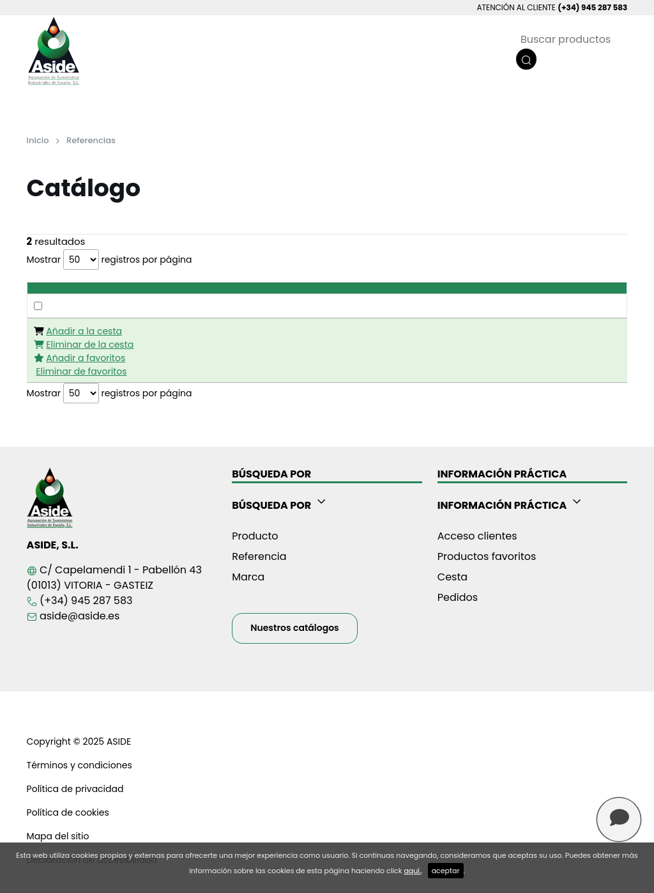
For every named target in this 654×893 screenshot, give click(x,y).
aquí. (412, 871)
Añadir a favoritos (85, 358)
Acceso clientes (477, 536)
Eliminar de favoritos (81, 371)
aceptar (446, 871)
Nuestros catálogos (294, 627)
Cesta (452, 577)
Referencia (259, 556)
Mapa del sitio (58, 836)
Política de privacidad (75, 788)
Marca (248, 577)
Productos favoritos (486, 556)
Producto (255, 536)
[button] (327, 503)
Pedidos (457, 597)
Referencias (91, 140)
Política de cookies (68, 812)
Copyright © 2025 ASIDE (79, 741)
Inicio (38, 140)
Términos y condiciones (79, 765)
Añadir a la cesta (84, 331)
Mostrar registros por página (109, 259)
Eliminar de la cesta (89, 344)
